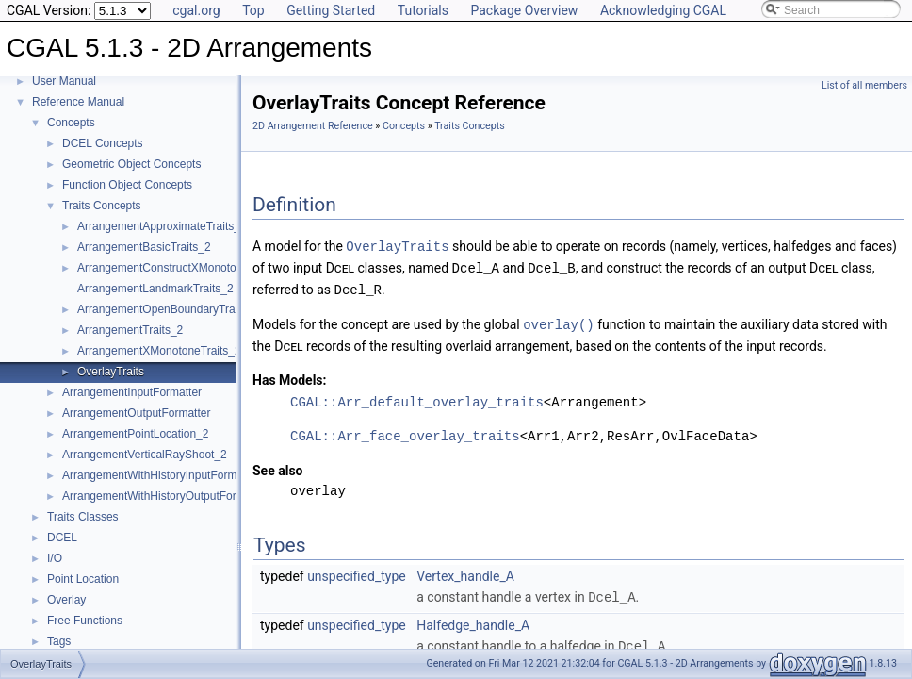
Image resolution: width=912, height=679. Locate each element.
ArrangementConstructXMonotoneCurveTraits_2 (198, 267)
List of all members (864, 85)
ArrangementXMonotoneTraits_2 (159, 350)
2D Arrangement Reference (312, 126)
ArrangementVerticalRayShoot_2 (144, 454)
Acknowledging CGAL (663, 10)
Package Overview (524, 10)
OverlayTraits (110, 371)
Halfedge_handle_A (472, 620)
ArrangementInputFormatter (132, 392)
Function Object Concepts (127, 184)
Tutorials (423, 10)
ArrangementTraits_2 (130, 330)
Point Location (83, 579)
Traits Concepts (101, 205)
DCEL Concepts (102, 143)
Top (253, 10)
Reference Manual (78, 101)
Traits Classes (83, 516)
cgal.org (196, 10)
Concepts (71, 122)
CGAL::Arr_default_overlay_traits (417, 398)
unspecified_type (356, 572)
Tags (59, 641)
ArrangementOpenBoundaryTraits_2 (168, 309)
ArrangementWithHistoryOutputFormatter (165, 496)
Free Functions (84, 620)
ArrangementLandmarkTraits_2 (155, 288)
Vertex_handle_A (465, 572)
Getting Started (330, 10)
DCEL (62, 537)
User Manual (64, 81)
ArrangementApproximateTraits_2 (162, 226)
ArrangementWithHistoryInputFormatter (160, 475)
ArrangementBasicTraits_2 (144, 247)
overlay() (558, 321)
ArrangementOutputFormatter (136, 413)
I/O (54, 558)
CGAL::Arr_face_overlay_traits (405, 432)
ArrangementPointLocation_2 (135, 433)
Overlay (66, 599)
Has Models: (289, 376)
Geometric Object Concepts (131, 164)
